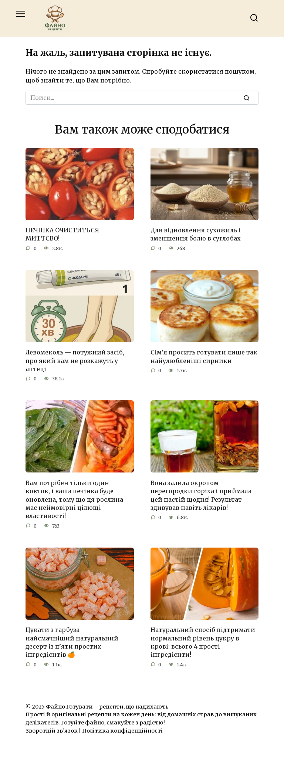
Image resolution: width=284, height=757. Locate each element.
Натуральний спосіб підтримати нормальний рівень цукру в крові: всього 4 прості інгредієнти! (203, 642)
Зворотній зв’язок (52, 730)
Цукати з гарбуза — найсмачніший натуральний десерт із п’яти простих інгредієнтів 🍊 (72, 642)
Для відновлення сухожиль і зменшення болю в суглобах (196, 234)
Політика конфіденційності (122, 730)
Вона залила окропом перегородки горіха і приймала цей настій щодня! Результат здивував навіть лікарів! (201, 495)
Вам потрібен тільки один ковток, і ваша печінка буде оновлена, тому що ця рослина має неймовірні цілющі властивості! (74, 499)
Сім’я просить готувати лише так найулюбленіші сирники (204, 356)
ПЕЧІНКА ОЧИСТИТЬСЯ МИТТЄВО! (62, 234)
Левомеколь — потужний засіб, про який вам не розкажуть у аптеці (75, 361)
